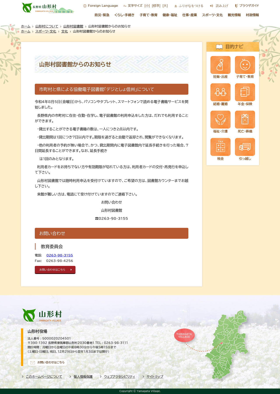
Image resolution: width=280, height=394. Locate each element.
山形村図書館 (73, 26)
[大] (165, 5)
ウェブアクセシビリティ (119, 376)
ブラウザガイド (249, 5)
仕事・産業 (189, 15)
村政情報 (252, 15)
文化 (64, 31)
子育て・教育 (149, 15)
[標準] (156, 5)
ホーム (25, 26)
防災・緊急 (102, 15)
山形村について (46, 26)
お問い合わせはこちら (52, 269)
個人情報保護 (83, 376)
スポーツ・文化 (212, 15)
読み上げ (222, 5)
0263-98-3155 (59, 255)
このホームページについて (44, 376)
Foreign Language (103, 5)
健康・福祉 (170, 15)
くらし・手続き (124, 15)
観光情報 (234, 15)
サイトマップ (155, 376)
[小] (147, 5)
